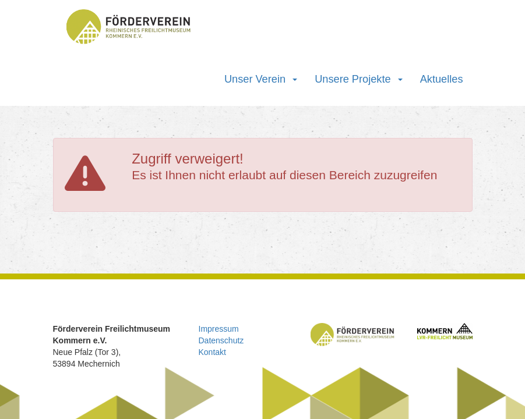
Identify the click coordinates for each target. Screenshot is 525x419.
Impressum (219, 328)
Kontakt (212, 352)
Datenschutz (221, 340)
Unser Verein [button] (260, 79)
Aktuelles (441, 79)
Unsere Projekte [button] (359, 79)
